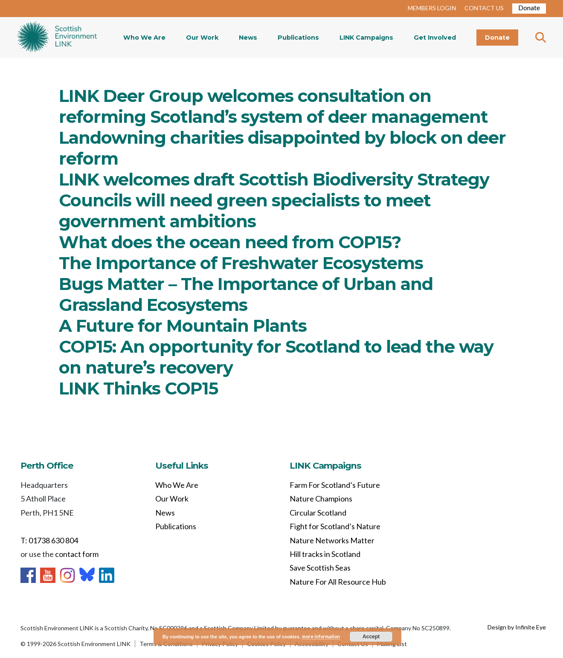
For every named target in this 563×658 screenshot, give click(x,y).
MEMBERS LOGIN (432, 8)
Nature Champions (321, 498)
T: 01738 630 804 (49, 540)
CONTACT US (484, 8)
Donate (529, 7)
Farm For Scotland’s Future (335, 485)
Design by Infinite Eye (517, 627)
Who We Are (144, 37)
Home (57, 37)
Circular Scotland (318, 512)
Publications (298, 37)
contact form (77, 554)
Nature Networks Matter (332, 540)
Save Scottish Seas (320, 567)
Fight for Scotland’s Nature (335, 526)
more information (321, 636)
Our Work (202, 37)
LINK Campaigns (366, 37)
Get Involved (435, 37)
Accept (371, 637)
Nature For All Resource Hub (338, 581)
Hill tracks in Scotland (325, 554)
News (248, 37)
